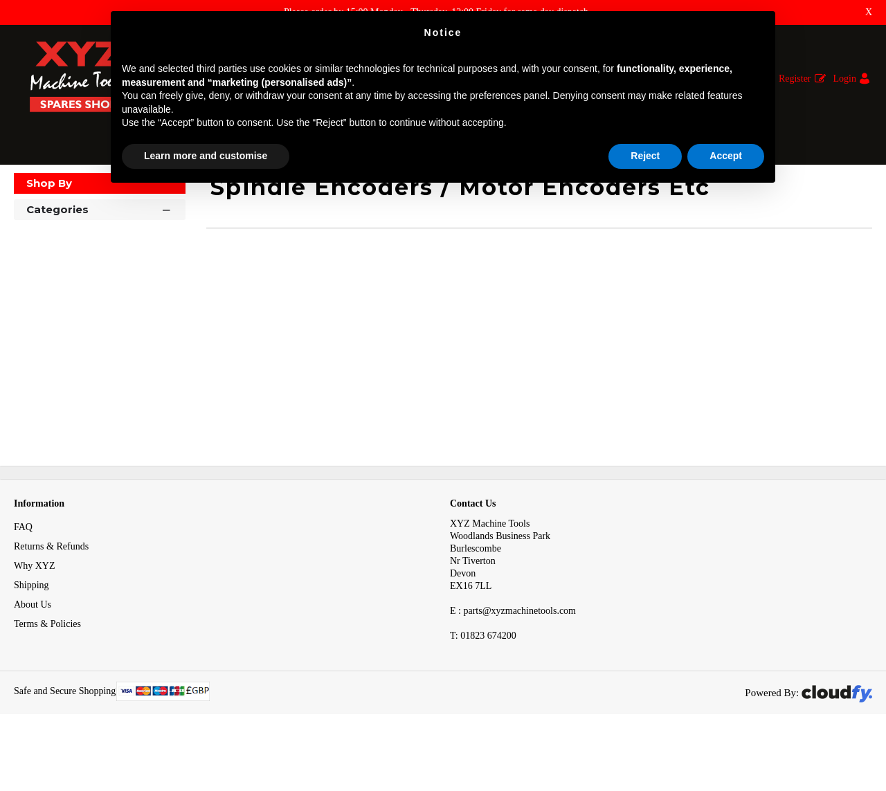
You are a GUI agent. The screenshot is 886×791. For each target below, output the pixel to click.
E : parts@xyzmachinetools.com (513, 656)
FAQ (23, 572)
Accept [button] (725, 155)
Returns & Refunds (51, 591)
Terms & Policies (47, 669)
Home (27, 190)
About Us (32, 649)
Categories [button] (99, 253)
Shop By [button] (49, 228)
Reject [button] (645, 155)
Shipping (31, 630)
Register (795, 78)
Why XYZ (34, 611)
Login (844, 78)
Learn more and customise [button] (205, 155)
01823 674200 (483, 680)
